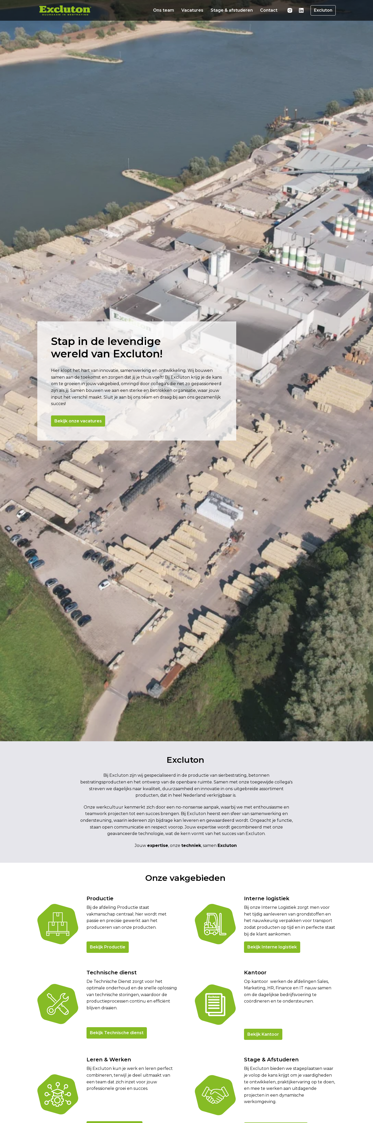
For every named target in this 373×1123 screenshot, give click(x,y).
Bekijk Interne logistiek (272, 975)
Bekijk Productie (107, 975)
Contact (268, 10)
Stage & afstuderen (232, 10)
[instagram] (290, 10)
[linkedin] (301, 10)
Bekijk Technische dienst (117, 1060)
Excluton (323, 10)
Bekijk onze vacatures (79, 427)
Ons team (163, 10)
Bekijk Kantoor (263, 1062)
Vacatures (192, 10)
